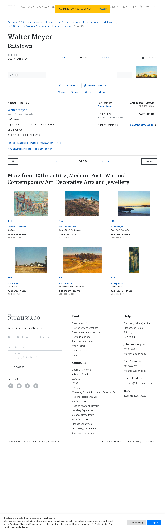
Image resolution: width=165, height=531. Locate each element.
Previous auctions (81, 421)
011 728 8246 (130, 434)
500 (113, 305)
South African (46, 227)
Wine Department (80, 504)
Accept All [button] (154, 522)
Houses (11, 227)
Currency (95, 170)
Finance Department (82, 508)
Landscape (22, 227)
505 (10, 362)
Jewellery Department (82, 495)
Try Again (102, 8)
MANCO (76, 472)
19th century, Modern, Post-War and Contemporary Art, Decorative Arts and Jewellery (69, 22)
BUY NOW (42, 6)
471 (10, 305)
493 (61, 305)
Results (152, 58)
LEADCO (76, 463)
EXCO (75, 468)
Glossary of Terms (133, 412)
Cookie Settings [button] (136, 522)
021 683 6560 (130, 451)
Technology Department (84, 513)
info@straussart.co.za (135, 438)
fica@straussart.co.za (135, 480)
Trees (58, 227)
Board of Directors (81, 454)
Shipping (128, 417)
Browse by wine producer (85, 412)
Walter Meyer (17, 194)
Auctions (12, 22)
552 (61, 362)
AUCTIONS (26, 6)
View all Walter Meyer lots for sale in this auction (30, 233)
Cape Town (131, 446)
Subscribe (19, 452)
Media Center (78, 430)
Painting (34, 227)
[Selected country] (11, 442)
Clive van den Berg (67, 311)
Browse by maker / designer (86, 417)
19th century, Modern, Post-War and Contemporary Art (41, 26)
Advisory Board (80, 459)
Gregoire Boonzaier (17, 311)
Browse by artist (80, 408)
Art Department (79, 486)
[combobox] (11, 421)
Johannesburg (132, 429)
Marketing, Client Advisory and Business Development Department (105, 477)
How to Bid (129, 421)
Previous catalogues (82, 426)
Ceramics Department (83, 499)
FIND (122, 6)
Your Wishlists (79, 435)
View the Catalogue (142, 209)
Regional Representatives (84, 481)
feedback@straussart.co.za (138, 468)
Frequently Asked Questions (138, 408)
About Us (76, 439)
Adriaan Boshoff (67, 368)
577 (113, 362)
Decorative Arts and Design (85, 490)
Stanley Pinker (117, 368)
